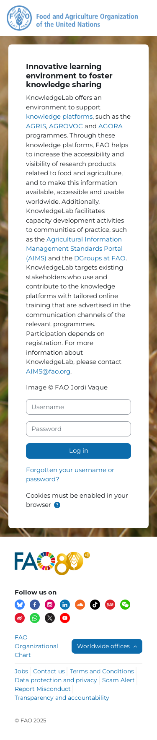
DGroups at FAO (100, 258)
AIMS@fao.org (48, 371)
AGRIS (36, 126)
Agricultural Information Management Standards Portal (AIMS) (74, 248)
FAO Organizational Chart (36, 646)
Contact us (49, 671)
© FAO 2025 (30, 720)
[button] (57, 505)
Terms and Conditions (102, 671)
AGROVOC (66, 126)
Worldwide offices (104, 646)
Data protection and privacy (56, 680)
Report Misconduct (43, 689)
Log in (78, 450)
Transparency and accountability (62, 697)
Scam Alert (118, 680)
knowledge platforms (59, 116)
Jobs (21, 671)
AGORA (110, 126)
